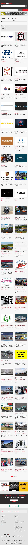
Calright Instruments (18, 165)
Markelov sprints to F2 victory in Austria (20, 397)
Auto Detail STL (17, 113)
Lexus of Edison (17, 61)
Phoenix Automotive (3, 78)
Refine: (2, 24)
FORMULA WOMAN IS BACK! (4, 289)
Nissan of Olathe (17, 78)
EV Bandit (16, 200)
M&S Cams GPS (3, 165)
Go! (26, 5)
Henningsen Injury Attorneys (19, 148)
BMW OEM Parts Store (4, 113)
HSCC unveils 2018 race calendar (19, 343)
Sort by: (14, 20)
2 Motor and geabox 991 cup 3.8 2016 (5, 217)
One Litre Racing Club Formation (19, 271)
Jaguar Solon (2, 200)
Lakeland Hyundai (3, 61)
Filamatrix (2, 148)
